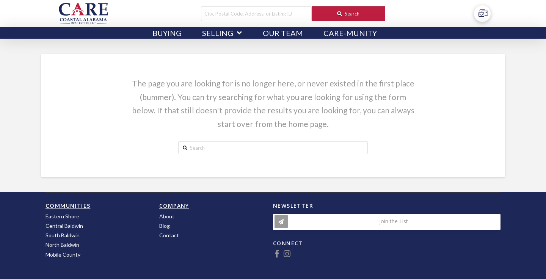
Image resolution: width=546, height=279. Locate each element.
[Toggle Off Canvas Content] (482, 13)
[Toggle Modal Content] (386, 222)
